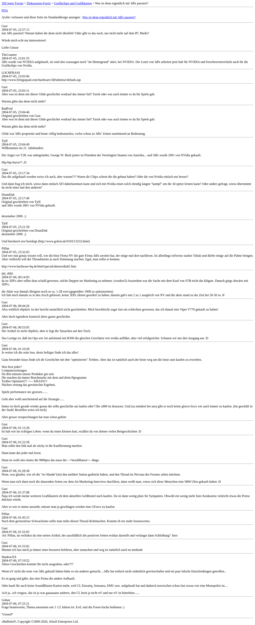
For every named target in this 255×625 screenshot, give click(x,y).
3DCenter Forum (12, 3)
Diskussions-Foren (39, 3)
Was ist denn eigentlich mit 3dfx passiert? (108, 17)
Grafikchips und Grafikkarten (73, 3)
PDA (5, 10)
